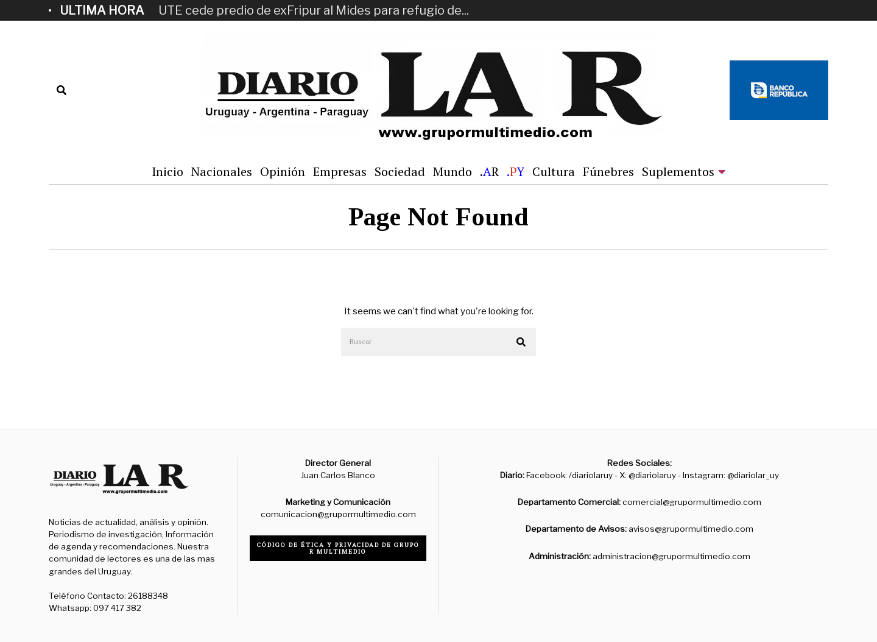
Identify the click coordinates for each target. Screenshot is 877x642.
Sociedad (400, 171)
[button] (521, 342)
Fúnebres (608, 171)
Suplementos (678, 171)
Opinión (282, 171)
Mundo (452, 171)
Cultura (553, 171)
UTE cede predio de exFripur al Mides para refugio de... (313, 10)
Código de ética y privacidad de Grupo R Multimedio (338, 548)
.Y (515, 171)
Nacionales (221, 171)
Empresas (340, 171)
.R (489, 171)
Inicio (167, 171)
